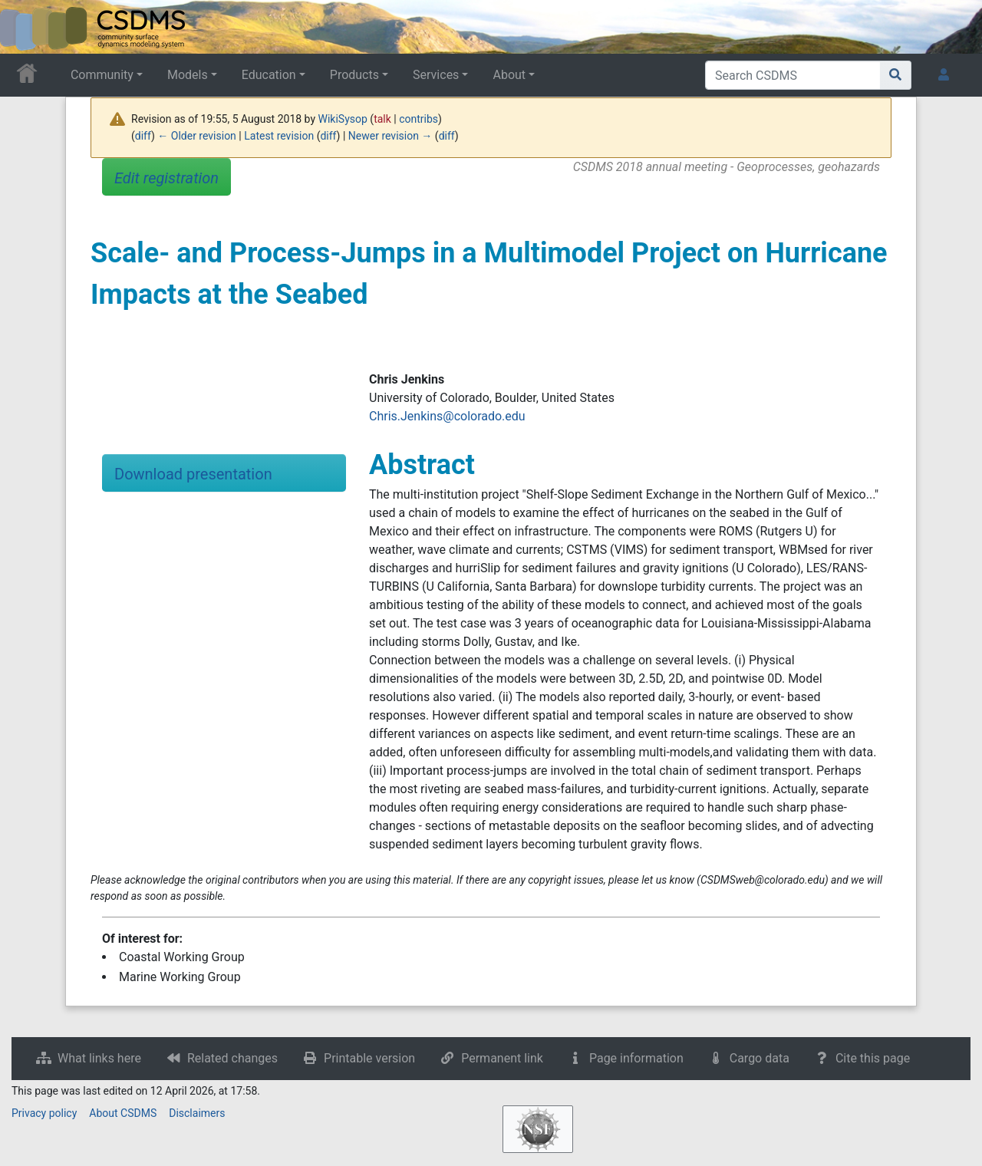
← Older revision (196, 136)
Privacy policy (44, 1113)
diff (143, 136)
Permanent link (502, 1058)
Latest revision (279, 136)
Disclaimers (197, 1113)
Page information (636, 1058)
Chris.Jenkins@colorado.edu (447, 416)
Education (269, 75)
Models (187, 75)
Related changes (232, 1058)
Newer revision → (390, 136)
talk (382, 119)
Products (354, 75)
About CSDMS (123, 1113)
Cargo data (759, 1058)
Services (436, 75)
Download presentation (193, 474)
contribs (418, 119)
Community (102, 75)
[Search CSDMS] (793, 75)
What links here (99, 1058)
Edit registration (166, 178)
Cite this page (872, 1058)
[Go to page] (895, 75)
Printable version (369, 1058)
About (509, 75)
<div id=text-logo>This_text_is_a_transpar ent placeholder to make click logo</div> (24, 27)
